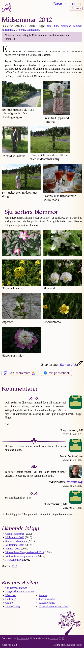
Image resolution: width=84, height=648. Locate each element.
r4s (9, 644)
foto (49, 25)
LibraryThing (12, 606)
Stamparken (32, 29)
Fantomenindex (47, 599)
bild (56, 25)
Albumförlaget (47, 602)
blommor (66, 25)
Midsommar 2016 (14, 537)
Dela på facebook (59, 373)
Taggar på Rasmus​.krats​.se (19, 591)
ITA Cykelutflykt (14, 559)
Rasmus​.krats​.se (68, 3)
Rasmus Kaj (68, 364)
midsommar (8, 29)
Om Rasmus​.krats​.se (16, 587)
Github (9, 602)
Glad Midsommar (14, 533)
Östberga (20, 29)
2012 (14, 566)
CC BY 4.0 (54, 638)
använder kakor (73, 644)
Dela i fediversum (19, 373)
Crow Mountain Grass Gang (54, 606)
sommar (77, 25)
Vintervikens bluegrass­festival (21, 556)
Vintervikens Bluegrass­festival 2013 (24, 552)
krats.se (43, 595)
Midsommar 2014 (14, 544)
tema (78, 8)
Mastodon (10, 595)
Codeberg (10, 599)
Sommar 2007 (12, 548)
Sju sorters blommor (16, 541)
